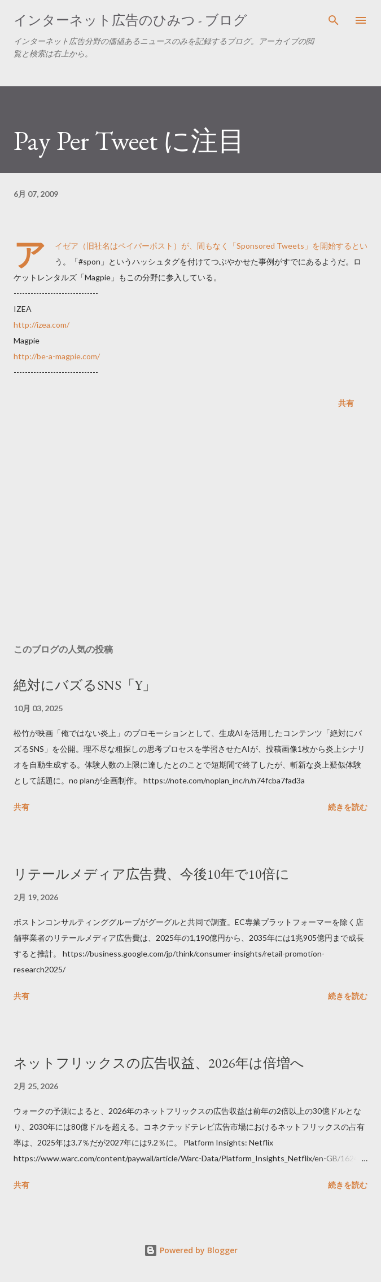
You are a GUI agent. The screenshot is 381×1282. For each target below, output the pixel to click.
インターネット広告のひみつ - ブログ (130, 20)
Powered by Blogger (191, 1250)
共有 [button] (346, 403)
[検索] (333, 20)
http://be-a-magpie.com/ (57, 356)
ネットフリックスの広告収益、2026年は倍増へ (159, 1063)
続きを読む (347, 807)
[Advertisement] (190, 528)
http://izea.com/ (41, 324)
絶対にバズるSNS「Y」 (85, 685)
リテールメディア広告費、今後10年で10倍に (152, 874)
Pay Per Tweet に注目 (129, 140)
